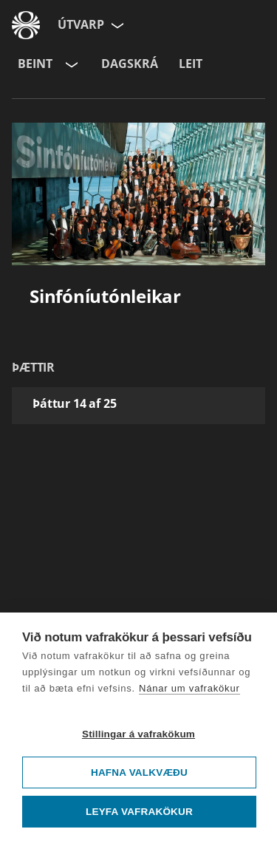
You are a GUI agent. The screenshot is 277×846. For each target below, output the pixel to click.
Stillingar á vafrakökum (138, 734)
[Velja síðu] (116, 25)
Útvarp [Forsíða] (81, 24)
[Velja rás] (70, 64)
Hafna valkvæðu (139, 772)
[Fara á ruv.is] (26, 25)
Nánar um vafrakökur (189, 688)
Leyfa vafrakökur (139, 811)
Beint (35, 63)
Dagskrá (129, 63)
